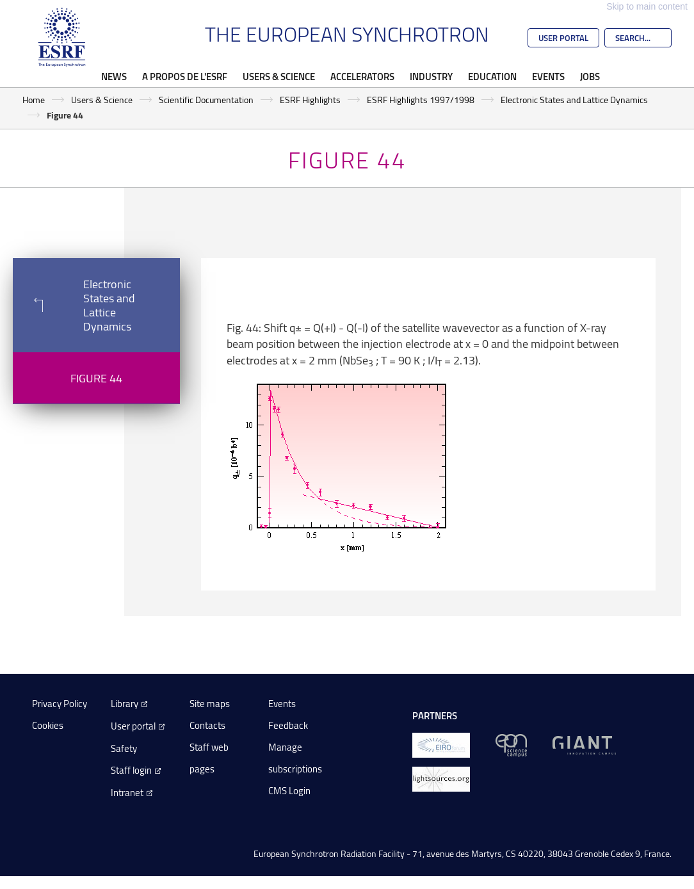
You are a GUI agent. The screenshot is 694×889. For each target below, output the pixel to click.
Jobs (590, 76)
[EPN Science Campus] (511, 744)
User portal (133, 726)
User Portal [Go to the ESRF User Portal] (563, 38)
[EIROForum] (441, 744)
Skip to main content (647, 6)
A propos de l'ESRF (184, 76)
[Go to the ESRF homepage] (62, 37)
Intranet (127, 792)
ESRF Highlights (310, 100)
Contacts (207, 725)
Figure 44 (96, 378)
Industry (431, 76)
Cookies (47, 725)
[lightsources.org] (441, 778)
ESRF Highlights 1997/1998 (420, 100)
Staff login (131, 770)
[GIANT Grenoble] (584, 744)
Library (124, 703)
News (114, 76)
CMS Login (289, 790)
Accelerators (362, 76)
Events (548, 76)
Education (492, 76)
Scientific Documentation (206, 100)
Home (33, 100)
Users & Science (279, 76)
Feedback (288, 725)
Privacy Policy (59, 703)
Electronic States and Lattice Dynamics (574, 100)
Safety (124, 748)
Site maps (210, 703)
